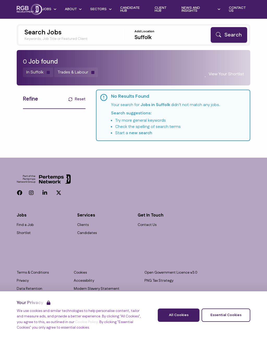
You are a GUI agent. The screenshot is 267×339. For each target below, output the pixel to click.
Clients (83, 225)
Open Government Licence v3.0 (170, 272)
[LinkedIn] (45, 193)
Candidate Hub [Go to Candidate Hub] (130, 9)
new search (140, 133)
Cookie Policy (86, 322)
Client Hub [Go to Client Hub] (160, 9)
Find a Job (25, 225)
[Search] (229, 35)
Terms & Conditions (33, 272)
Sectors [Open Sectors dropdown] (101, 9)
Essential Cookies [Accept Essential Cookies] (225, 315)
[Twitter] (59, 193)
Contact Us (147, 225)
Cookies (80, 272)
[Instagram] (31, 193)
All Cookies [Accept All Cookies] (179, 315)
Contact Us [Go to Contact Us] (237, 9)
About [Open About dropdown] (73, 9)
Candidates (87, 233)
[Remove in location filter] (38, 72)
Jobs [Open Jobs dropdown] (49, 9)
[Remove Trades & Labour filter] (76, 72)
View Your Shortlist (226, 74)
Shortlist (24, 233)
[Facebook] (20, 193)
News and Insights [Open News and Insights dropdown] (201, 9)
